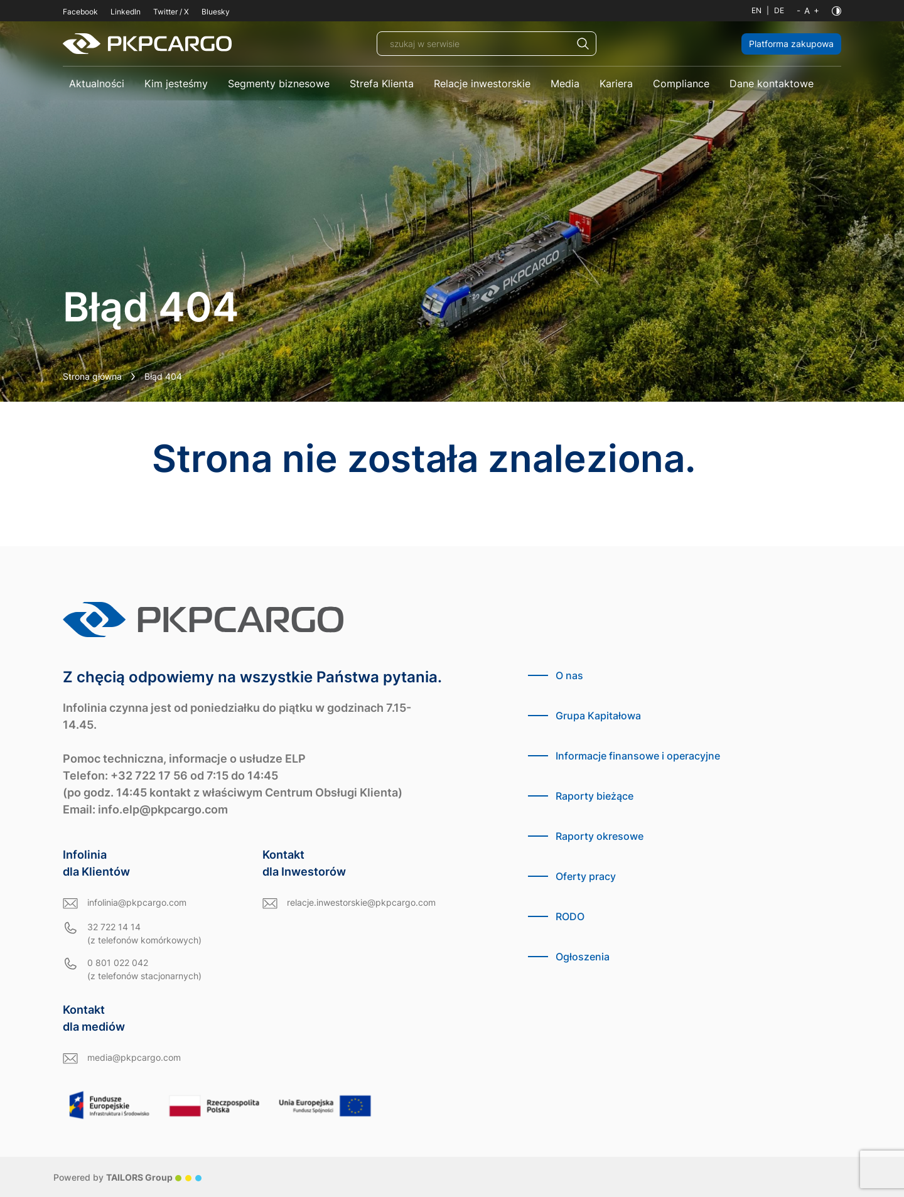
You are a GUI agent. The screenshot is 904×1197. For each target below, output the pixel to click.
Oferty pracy (586, 876)
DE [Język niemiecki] (779, 10)
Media (565, 83)
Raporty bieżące (594, 796)
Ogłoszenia (583, 956)
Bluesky (216, 11)
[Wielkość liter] (808, 11)
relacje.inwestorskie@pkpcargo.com (361, 902)
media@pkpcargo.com (134, 1057)
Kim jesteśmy (176, 83)
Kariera (616, 83)
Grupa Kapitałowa (598, 715)
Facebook (80, 11)
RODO (570, 916)
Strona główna (92, 376)
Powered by (127, 1177)
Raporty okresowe (599, 836)
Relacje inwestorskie (482, 83)
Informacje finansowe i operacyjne (638, 755)
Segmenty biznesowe (279, 83)
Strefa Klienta (382, 83)
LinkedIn (125, 11)
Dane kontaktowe (771, 83)
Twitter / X (171, 11)
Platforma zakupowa (791, 43)
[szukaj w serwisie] (486, 43)
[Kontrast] (836, 11)
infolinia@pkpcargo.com (136, 902)
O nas (569, 675)
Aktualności (96, 83)
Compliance (681, 83)
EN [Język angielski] (756, 10)
